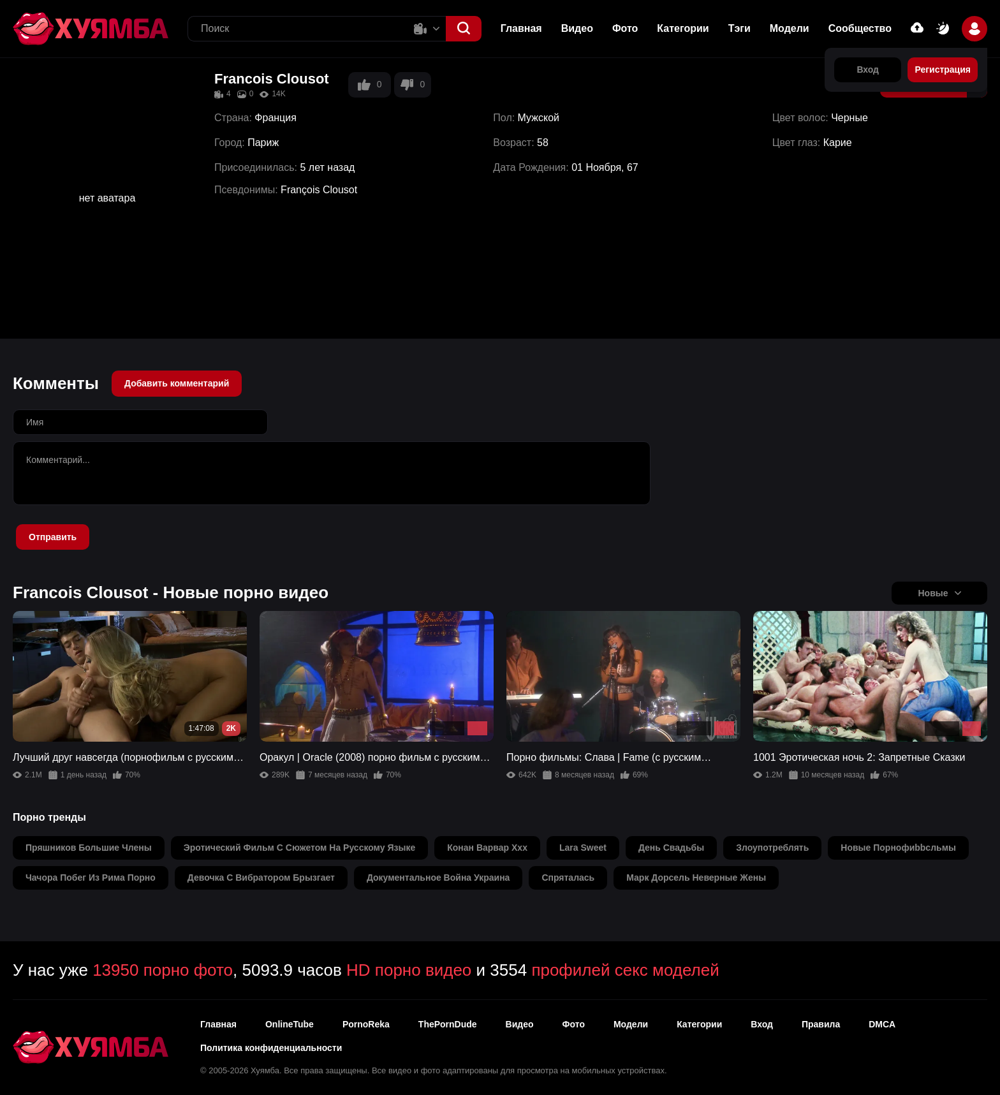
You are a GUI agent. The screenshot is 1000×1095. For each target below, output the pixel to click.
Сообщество (860, 28)
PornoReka (366, 1024)
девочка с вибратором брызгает (261, 877)
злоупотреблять (772, 847)
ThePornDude (447, 1024)
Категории (683, 28)
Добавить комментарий (176, 383)
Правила (821, 1024)
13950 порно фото (162, 970)
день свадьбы (671, 847)
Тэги (739, 28)
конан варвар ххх (487, 847)
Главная (521, 28)
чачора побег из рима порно (91, 877)
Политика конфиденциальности (271, 1048)
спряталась (567, 877)
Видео (577, 28)
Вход (762, 1024)
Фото (625, 28)
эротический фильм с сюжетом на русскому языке (300, 847)
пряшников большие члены (89, 847)
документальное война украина (438, 877)
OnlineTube (289, 1024)
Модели (789, 28)
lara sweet (583, 847)
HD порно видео (408, 970)
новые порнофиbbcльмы (898, 847)
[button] (464, 28)
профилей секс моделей (625, 970)
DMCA (882, 1024)
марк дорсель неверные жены (696, 877)
